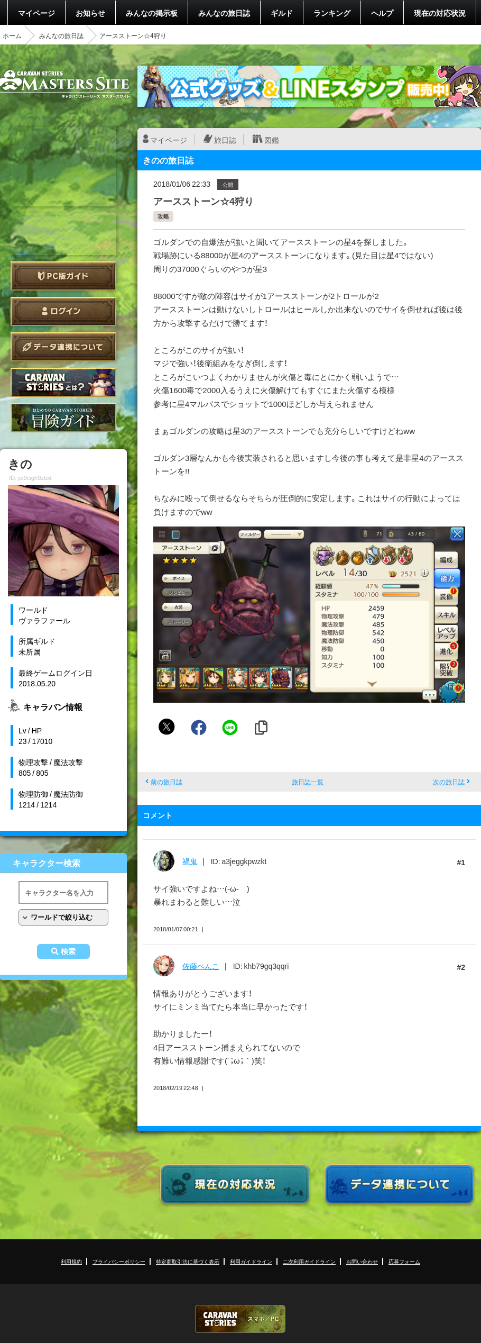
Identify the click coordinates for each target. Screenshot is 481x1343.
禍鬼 (189, 861)
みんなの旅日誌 (224, 12)
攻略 (163, 216)
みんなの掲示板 (152, 12)
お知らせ (90, 12)
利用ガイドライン (251, 1261)
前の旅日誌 (166, 781)
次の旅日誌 (449, 781)
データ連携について (63, 346)
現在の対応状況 (440, 12)
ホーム (12, 35)
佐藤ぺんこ (200, 965)
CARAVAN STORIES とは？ (63, 382)
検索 (68, 951)
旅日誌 (225, 139)
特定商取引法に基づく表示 (187, 1261)
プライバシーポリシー (118, 1261)
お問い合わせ (362, 1261)
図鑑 (271, 139)
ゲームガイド (63, 417)
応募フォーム (404, 1261)
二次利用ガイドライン (309, 1261)
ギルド (282, 12)
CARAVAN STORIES (240, 1319)
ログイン (63, 311)
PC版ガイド (63, 276)
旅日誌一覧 (307, 781)
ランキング (331, 12)
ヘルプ (382, 12)
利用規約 (71, 1261)
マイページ (36, 12)
